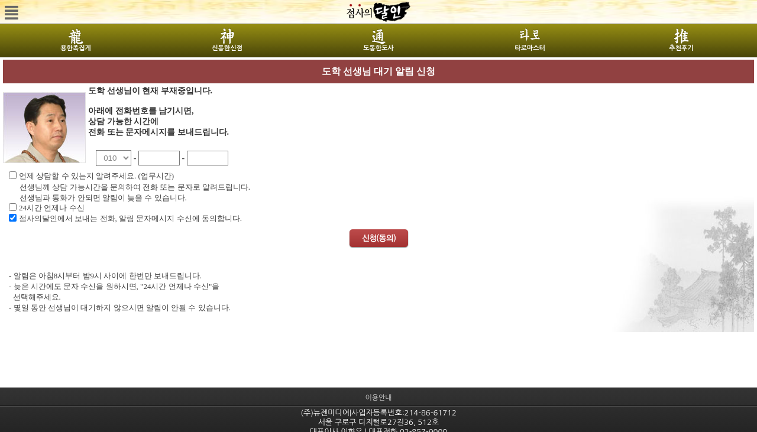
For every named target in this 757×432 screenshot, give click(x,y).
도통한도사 (378, 48)
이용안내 (378, 397)
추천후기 (681, 48)
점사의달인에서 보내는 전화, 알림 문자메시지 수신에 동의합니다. (130, 218)
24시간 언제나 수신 (52, 207)
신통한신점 (227, 48)
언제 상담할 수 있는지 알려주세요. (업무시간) (96, 175)
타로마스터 (530, 48)
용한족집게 (75, 48)
